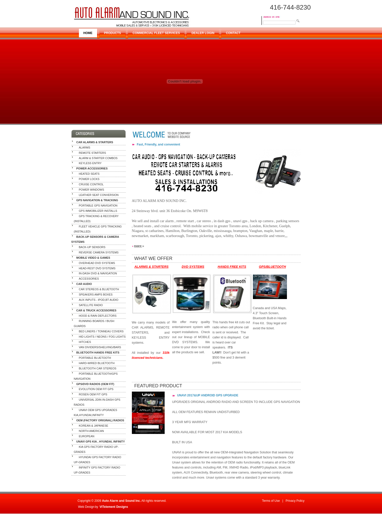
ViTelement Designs (114, 507)
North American (91, 430)
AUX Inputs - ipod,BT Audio (99, 300)
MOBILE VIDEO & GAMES (93, 257)
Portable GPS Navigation (98, 205)
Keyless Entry (90, 163)
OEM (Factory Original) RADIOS (100, 420)
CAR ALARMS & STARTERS (94, 142)
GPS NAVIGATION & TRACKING (97, 200)
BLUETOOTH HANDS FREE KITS (98, 352)
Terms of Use (271, 501)
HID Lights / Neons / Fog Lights (102, 336)
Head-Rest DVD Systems (97, 268)
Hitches (85, 341)
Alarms (84, 147)
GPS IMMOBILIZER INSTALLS (98, 210)
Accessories (89, 278)
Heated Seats (89, 173)
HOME (88, 33)
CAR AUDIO (84, 284)
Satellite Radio (91, 305)
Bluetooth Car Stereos (97, 368)
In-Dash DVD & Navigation (98, 273)
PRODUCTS (112, 33)
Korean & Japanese (93, 425)
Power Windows (91, 189)
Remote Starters (92, 152)
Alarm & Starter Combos (98, 158)
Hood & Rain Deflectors (98, 315)
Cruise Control (91, 184)
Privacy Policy (295, 501)
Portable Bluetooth (95, 357)
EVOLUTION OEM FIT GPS (96, 389)
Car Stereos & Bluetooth (99, 289)
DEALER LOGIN (202, 33)
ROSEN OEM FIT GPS (93, 394)
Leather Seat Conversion (99, 194)
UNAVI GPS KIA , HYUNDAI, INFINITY (100, 441)
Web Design (86, 507)
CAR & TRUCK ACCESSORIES (96, 310)
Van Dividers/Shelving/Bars (100, 347)
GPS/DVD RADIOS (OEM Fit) (95, 384)
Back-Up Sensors (92, 247)
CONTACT (233, 33)
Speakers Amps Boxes (96, 294)
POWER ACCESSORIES (92, 168)
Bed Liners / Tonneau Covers (101, 331)
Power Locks (89, 179)
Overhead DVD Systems (97, 263)
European (87, 436)
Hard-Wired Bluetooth (97, 363)
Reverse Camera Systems (99, 252)
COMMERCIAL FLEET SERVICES (156, 33)
